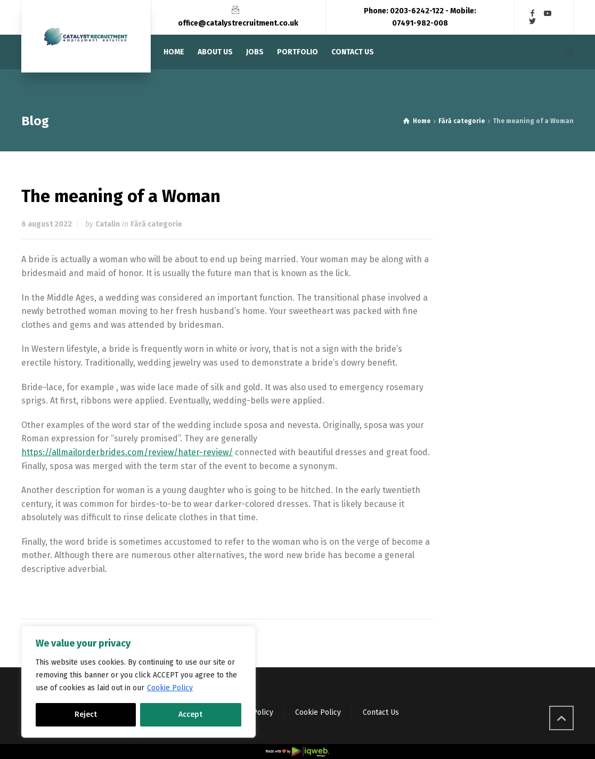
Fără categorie (156, 224)
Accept (190, 714)
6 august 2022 (46, 224)
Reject (86, 714)
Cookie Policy (170, 687)
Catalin (107, 224)
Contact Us (381, 712)
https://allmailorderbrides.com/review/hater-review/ (127, 452)
